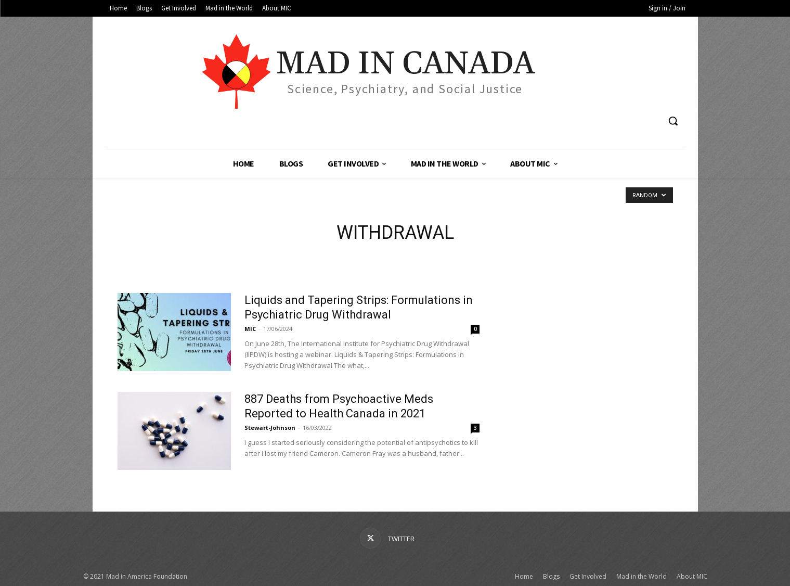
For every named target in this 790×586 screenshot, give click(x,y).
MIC (250, 329)
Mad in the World (641, 576)
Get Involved (587, 576)
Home (524, 576)
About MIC (692, 576)
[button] (673, 120)
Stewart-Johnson (269, 427)
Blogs (551, 576)
